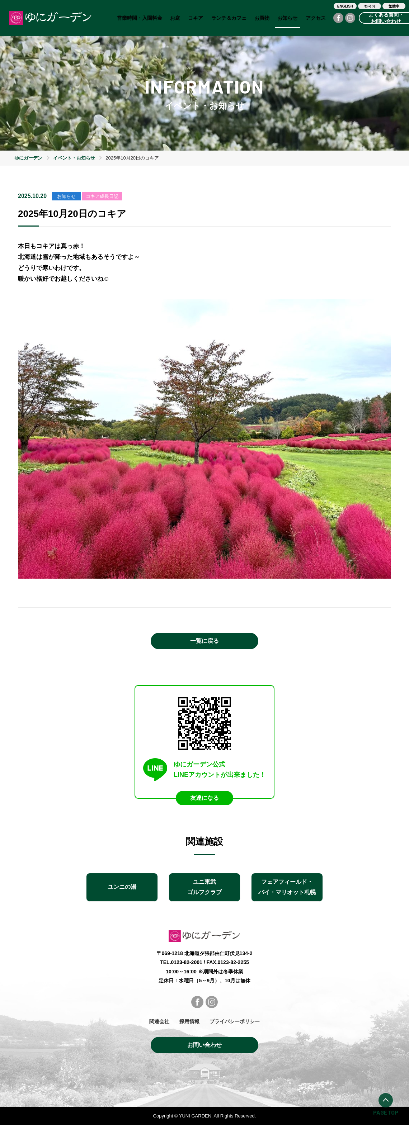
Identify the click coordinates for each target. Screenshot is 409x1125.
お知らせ (287, 18)
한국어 (369, 6)
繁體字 (394, 6)
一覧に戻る (204, 641)
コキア (195, 18)
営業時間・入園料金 (139, 18)
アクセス (316, 18)
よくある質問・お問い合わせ (386, 18)
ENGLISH (345, 6)
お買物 (261, 18)
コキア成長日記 (102, 196)
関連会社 (159, 1021)
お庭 (175, 18)
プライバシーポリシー (235, 1021)
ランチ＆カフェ (228, 18)
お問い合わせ (204, 1045)
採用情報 (189, 1021)
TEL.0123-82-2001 (181, 962)
